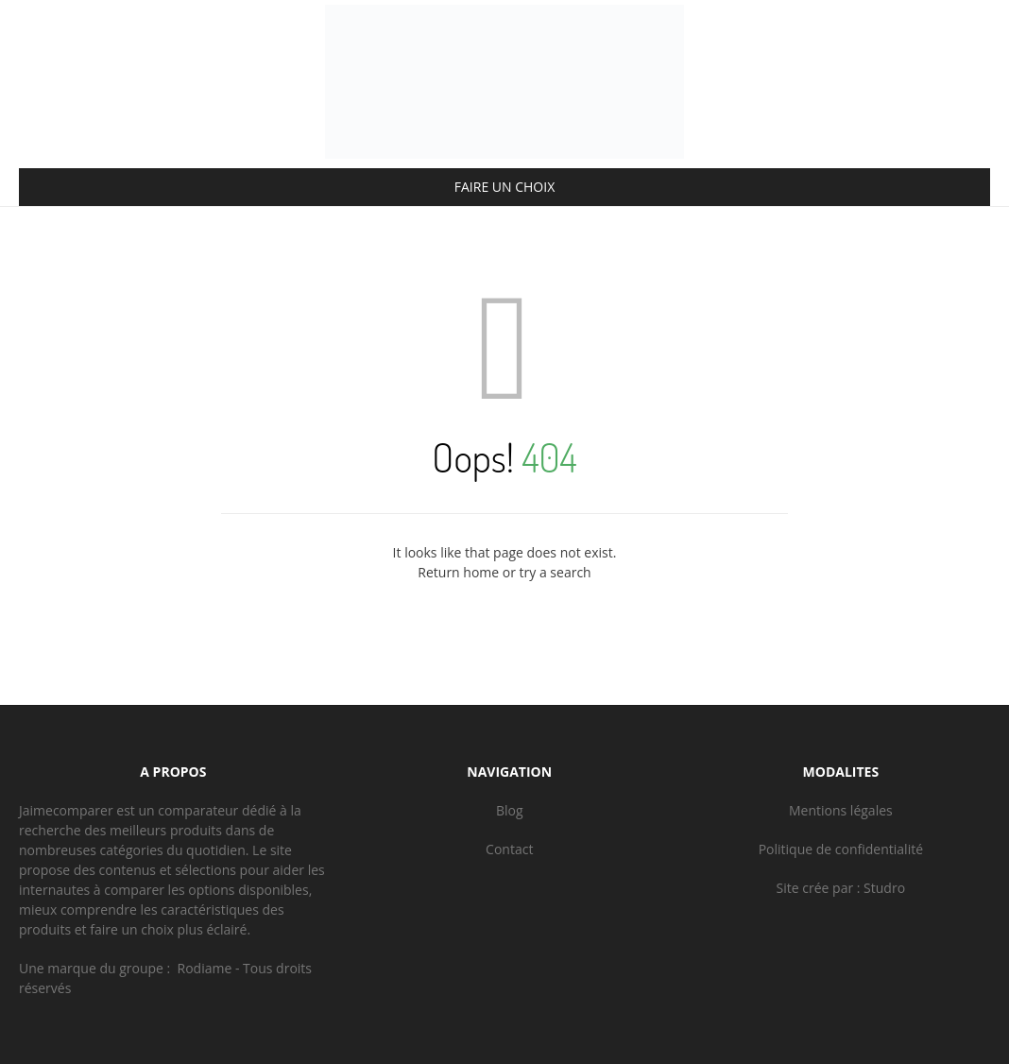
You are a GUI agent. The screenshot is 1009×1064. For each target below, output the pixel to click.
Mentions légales (841, 810)
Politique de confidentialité (841, 849)
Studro (884, 888)
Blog (509, 810)
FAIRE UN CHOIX (504, 187)
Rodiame (205, 968)
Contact (509, 849)
